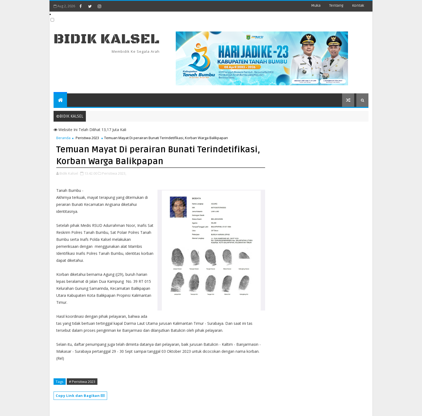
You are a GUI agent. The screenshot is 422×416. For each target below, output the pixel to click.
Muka (316, 5)
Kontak (358, 5)
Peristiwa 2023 (87, 137)
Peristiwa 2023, (114, 173)
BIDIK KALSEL (107, 39)
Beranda (63, 137)
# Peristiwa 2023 (82, 381)
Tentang (336, 5)
